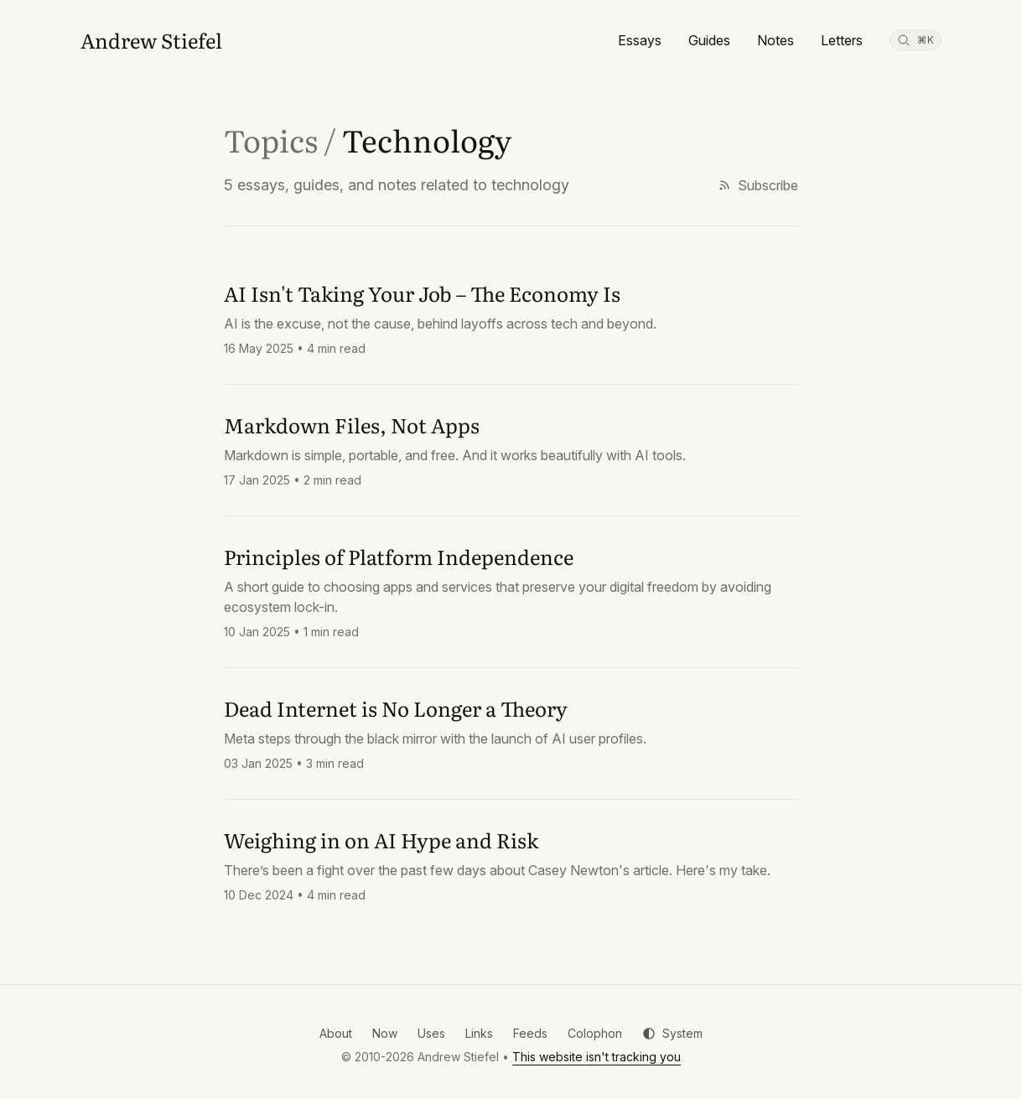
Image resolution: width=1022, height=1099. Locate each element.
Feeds (530, 1033)
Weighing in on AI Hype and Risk (381, 839)
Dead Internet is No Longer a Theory (396, 708)
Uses (431, 1033)
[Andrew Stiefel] (151, 40)
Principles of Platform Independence (398, 556)
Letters (842, 40)
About (335, 1033)
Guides (709, 40)
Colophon (595, 1033)
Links (479, 1033)
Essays (639, 40)
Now (384, 1033)
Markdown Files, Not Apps (352, 424)
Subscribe (758, 185)
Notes (775, 40)
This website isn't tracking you (596, 1057)
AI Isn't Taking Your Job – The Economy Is (422, 293)
